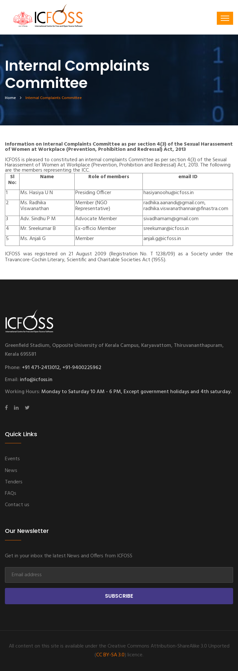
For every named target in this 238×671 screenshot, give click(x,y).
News (11, 470)
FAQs (10, 493)
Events (12, 459)
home (10, 98)
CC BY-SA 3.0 (110, 655)
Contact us (17, 505)
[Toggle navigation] (225, 18)
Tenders (13, 482)
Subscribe (119, 596)
